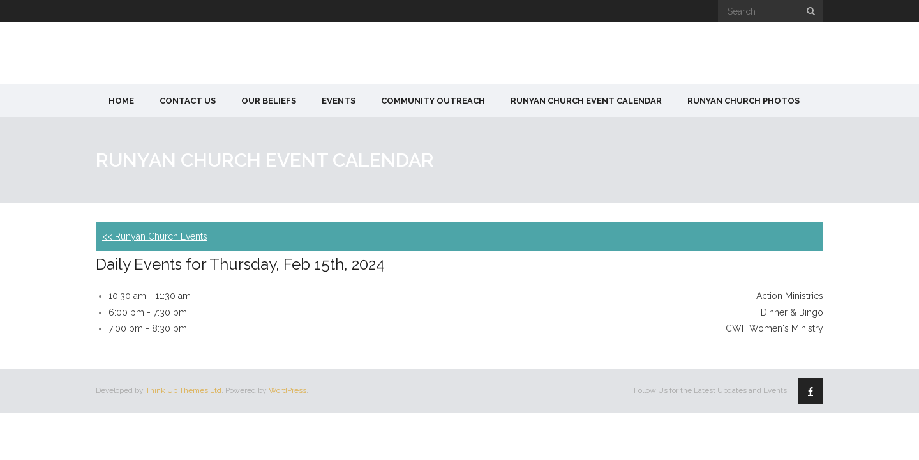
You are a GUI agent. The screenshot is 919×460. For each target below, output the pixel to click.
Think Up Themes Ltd (183, 390)
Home (121, 100)
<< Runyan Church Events (154, 236)
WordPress (287, 390)
